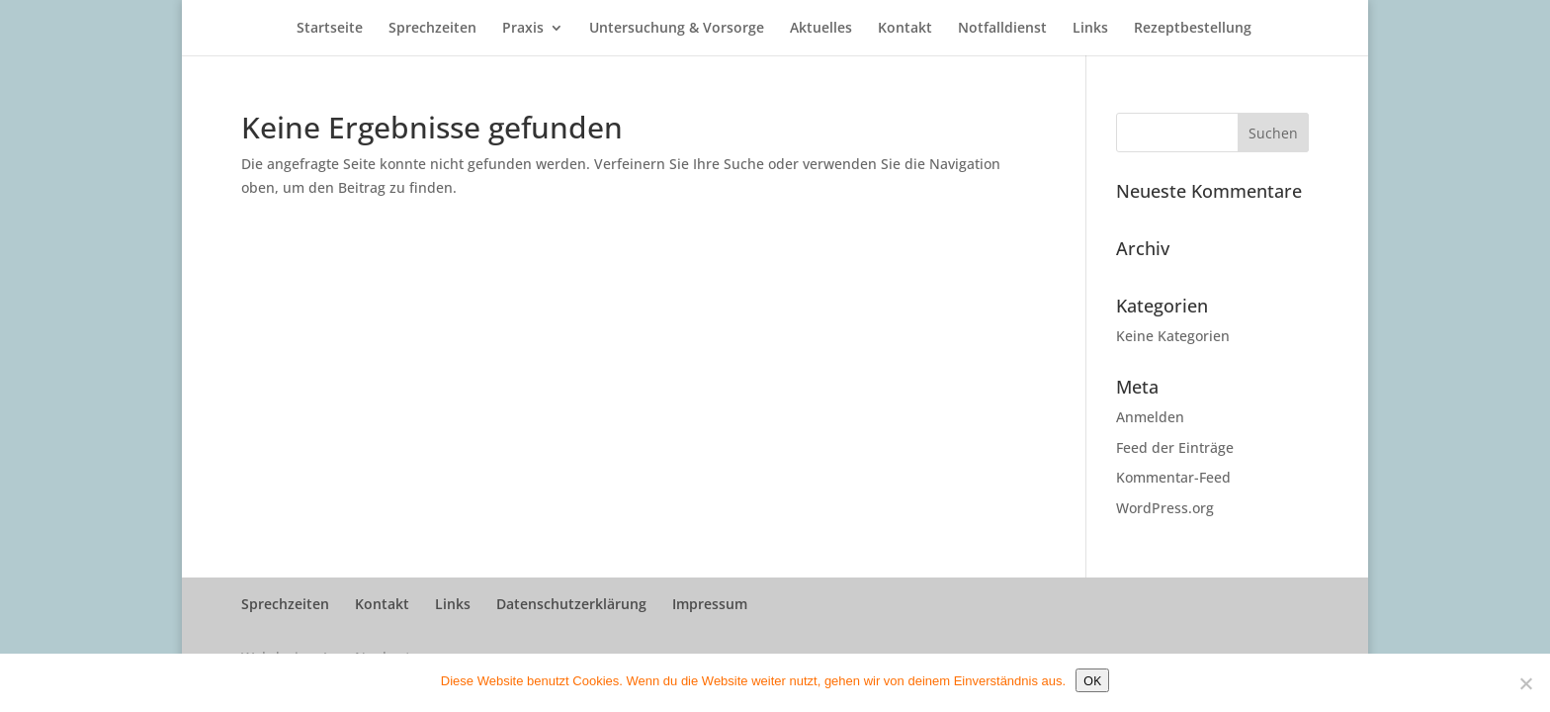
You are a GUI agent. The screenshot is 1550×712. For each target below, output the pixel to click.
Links (1090, 29)
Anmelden (1150, 416)
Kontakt (905, 29)
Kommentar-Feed (1173, 477)
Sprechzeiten (432, 29)
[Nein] (1525, 683)
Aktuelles (821, 29)
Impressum (709, 603)
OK (1092, 680)
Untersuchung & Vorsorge (676, 29)
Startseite (330, 29)
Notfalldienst (1002, 29)
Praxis (523, 29)
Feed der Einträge (1175, 447)
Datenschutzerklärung (571, 603)
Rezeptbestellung (1192, 29)
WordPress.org (1165, 507)
